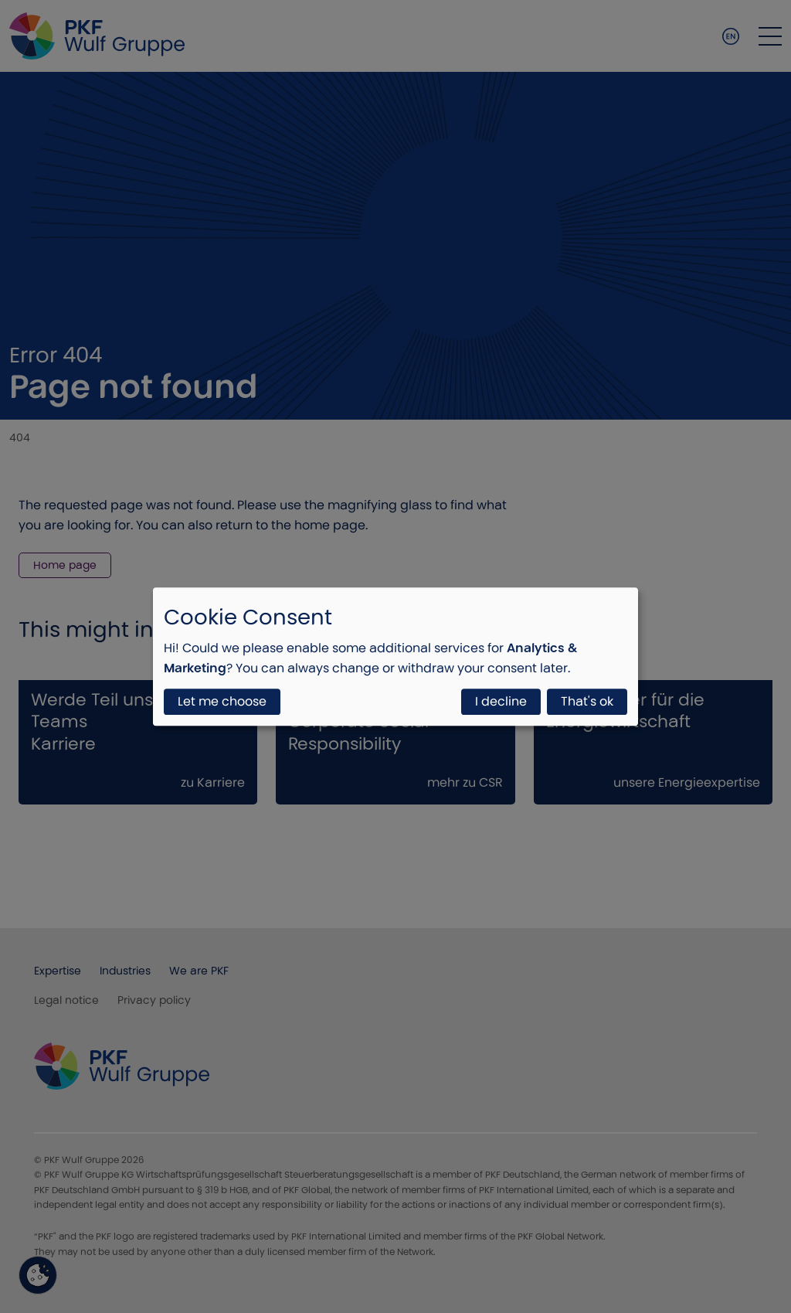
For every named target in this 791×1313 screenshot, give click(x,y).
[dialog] (395, 656)
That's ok (587, 701)
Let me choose (222, 701)
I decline (501, 701)
